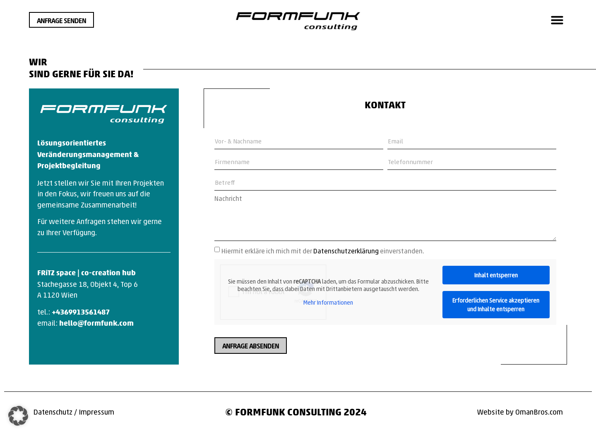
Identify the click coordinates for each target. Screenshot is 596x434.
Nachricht (228, 199)
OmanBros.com (539, 411)
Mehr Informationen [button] (328, 302)
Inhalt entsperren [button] (496, 275)
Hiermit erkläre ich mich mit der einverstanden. (322, 250)
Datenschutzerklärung (346, 250)
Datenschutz (52, 411)
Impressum (96, 411)
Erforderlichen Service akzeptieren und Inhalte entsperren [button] (495, 304)
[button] (557, 20)
